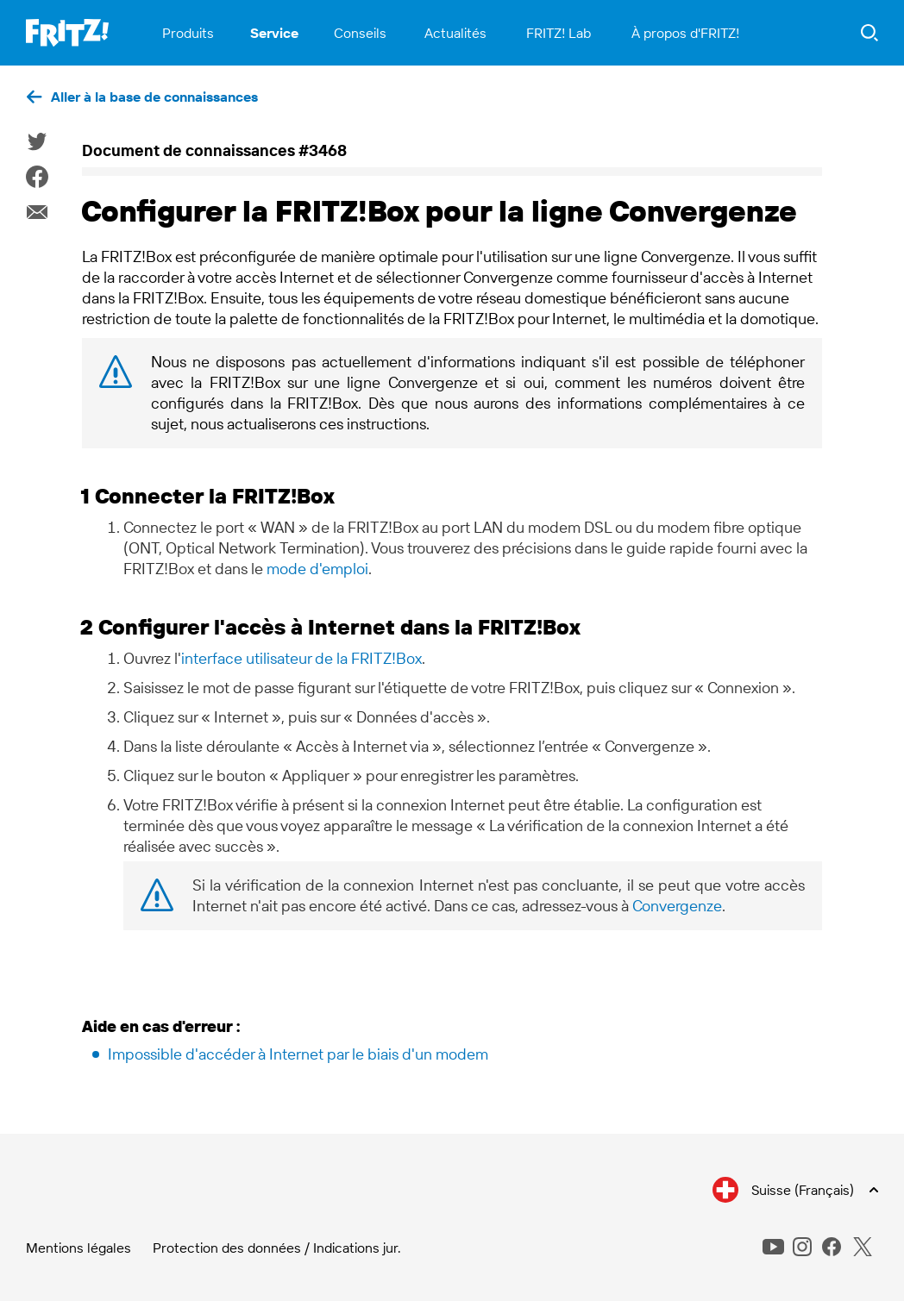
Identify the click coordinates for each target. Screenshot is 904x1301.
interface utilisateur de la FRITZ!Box (301, 658)
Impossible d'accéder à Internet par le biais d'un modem (298, 1054)
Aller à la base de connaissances (154, 96)
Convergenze (677, 906)
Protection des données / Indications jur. (277, 1247)
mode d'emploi (317, 569)
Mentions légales (78, 1247)
